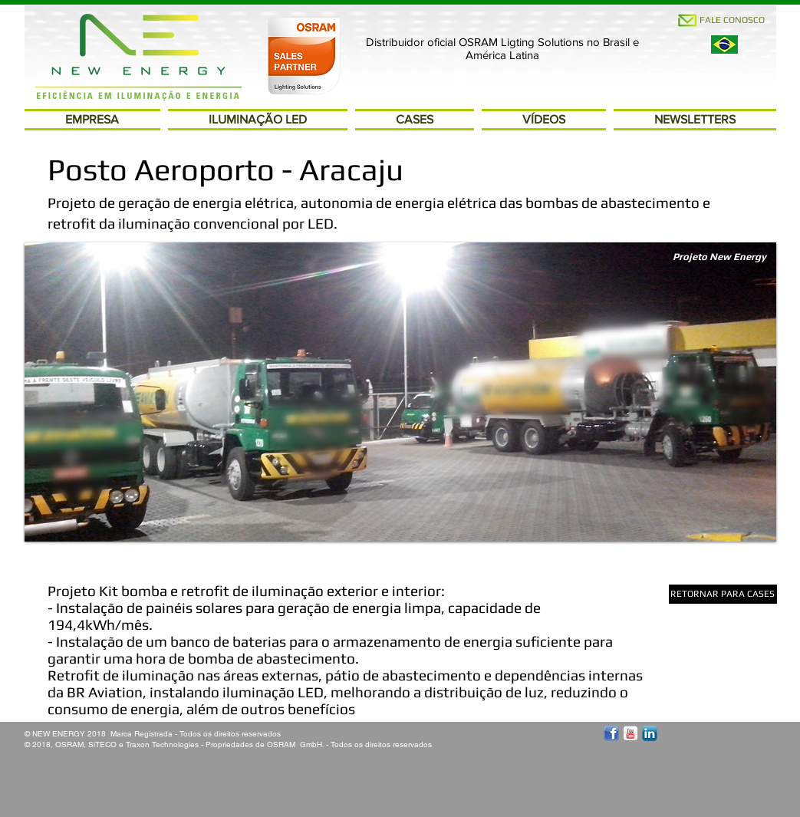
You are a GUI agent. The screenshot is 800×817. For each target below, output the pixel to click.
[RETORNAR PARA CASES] (723, 594)
